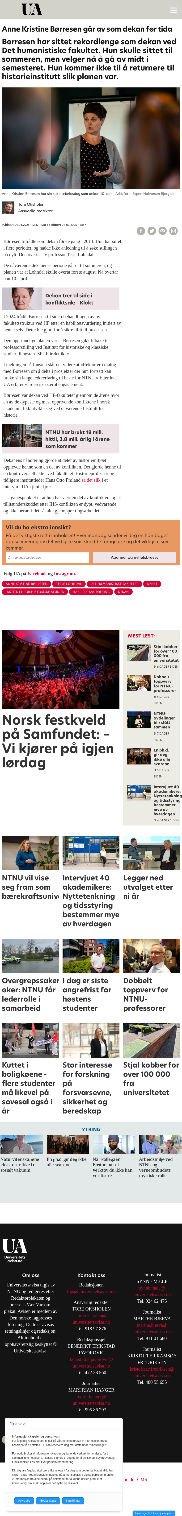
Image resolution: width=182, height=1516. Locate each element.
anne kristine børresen (26, 584)
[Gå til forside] (91, 9)
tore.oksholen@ (91, 1315)
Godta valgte (48, 1500)
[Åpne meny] (173, 10)
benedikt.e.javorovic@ (91, 1359)
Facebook (37, 573)
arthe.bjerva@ (153, 1325)
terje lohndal (69, 584)
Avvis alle (24, 1500)
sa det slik (92, 480)
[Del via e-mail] (162, 231)
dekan (123, 592)
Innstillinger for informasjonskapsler (153, 1513)
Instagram (64, 573)
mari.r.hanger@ (91, 1396)
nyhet (152, 584)
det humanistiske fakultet (114, 584)
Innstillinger (73, 1500)
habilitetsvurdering (91, 592)
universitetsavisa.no (91, 1322)
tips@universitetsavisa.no (91, 1291)
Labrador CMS (133, 1479)
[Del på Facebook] (141, 231)
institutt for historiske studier (35, 592)
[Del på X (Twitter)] (152, 231)
